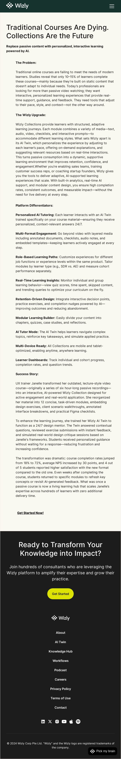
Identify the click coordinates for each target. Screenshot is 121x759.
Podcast (60, 670)
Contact (61, 707)
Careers (60, 679)
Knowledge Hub (61, 651)
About (60, 633)
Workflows (61, 661)
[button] (111, 6)
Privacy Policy (60, 689)
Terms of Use (61, 698)
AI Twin (60, 642)
